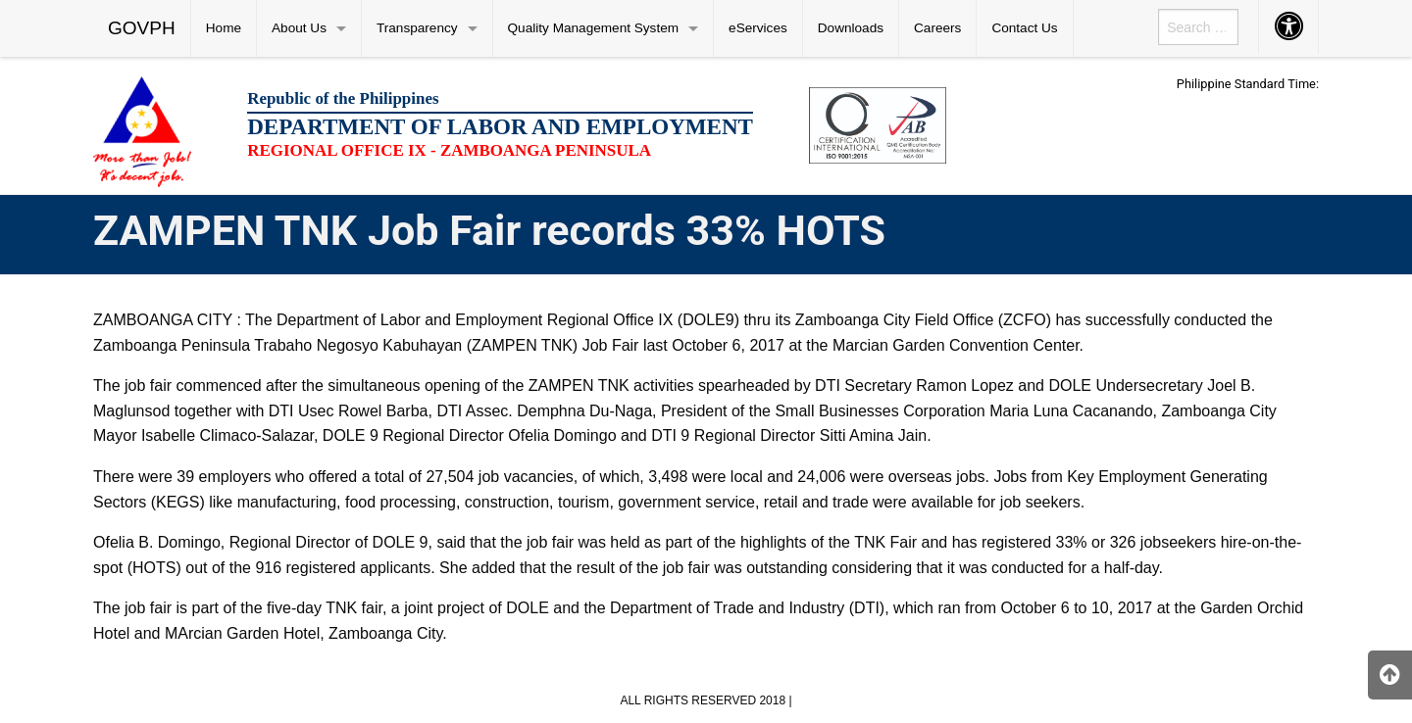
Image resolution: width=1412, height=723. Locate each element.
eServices (758, 28)
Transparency (417, 28)
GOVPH (142, 28)
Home (223, 28)
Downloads (850, 28)
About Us (299, 28)
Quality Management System (594, 28)
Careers (937, 28)
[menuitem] (142, 28)
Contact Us (1024, 28)
